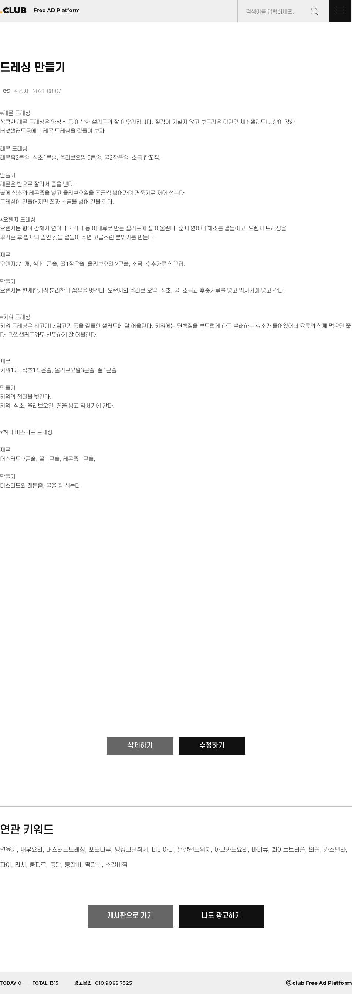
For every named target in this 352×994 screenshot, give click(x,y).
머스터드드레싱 (65, 850)
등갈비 (73, 865)
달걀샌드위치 (194, 850)
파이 (5, 865)
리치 (20, 865)
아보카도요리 (231, 850)
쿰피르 (38, 865)
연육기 (8, 850)
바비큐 (259, 850)
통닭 (55, 865)
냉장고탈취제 (131, 850)
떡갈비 (93, 865)
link (6, 90)
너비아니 (163, 850)
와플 (314, 850)
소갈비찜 (116, 865)
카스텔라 (335, 850)
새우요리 (31, 850)
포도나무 (100, 850)
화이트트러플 (288, 850)
